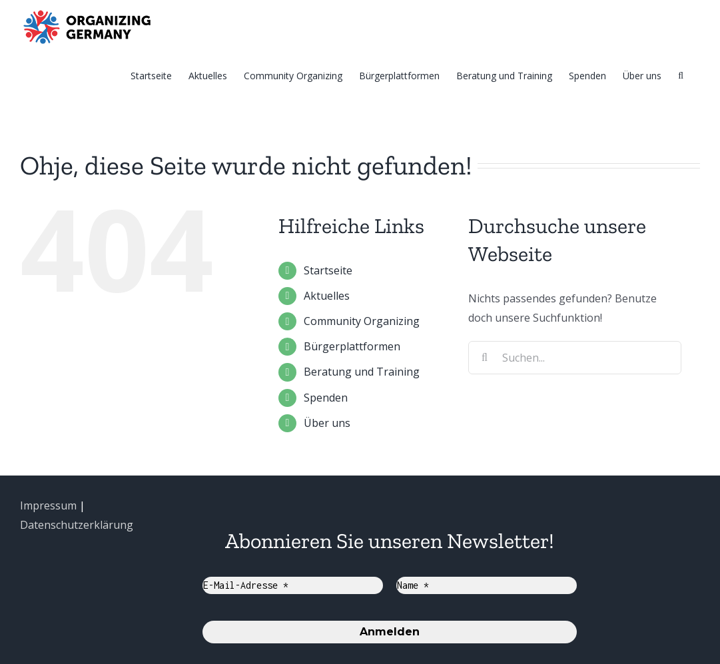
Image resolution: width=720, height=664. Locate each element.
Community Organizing (362, 321)
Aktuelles (327, 295)
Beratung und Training (362, 371)
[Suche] (680, 75)
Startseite (328, 270)
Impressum (48, 505)
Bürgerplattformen (352, 346)
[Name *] (486, 585)
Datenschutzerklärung (76, 524)
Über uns (327, 423)
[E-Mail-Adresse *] (292, 585)
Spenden (326, 397)
